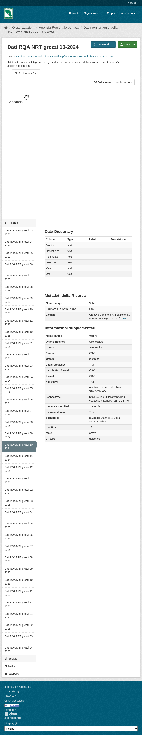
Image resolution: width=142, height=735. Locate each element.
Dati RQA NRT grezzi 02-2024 (19, 356)
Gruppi (111, 13)
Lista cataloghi (12, 691)
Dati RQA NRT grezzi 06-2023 (19, 266)
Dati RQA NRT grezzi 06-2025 (19, 536)
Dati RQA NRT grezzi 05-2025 (19, 525)
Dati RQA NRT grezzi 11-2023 (19, 322)
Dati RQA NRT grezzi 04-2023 (19, 243)
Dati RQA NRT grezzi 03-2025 (19, 503)
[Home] (6, 27)
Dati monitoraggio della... (101, 27)
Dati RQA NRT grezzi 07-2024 (19, 412)
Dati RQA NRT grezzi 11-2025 (19, 593)
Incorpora (124, 82)
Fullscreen (102, 82)
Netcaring (15, 717)
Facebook (12, 673)
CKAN (10, 714)
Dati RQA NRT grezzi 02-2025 (19, 491)
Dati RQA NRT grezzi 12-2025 (19, 604)
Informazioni (128, 13)
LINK (124, 318)
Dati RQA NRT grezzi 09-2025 (19, 570)
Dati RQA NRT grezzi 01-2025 (19, 480)
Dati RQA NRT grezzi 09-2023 (19, 300)
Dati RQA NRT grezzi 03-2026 (19, 638)
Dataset (73, 13)
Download (101, 44)
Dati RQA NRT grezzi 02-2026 (19, 627)
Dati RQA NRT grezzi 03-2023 (19, 232)
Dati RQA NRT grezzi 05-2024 (19, 390)
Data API (127, 44)
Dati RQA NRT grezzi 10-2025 (19, 581)
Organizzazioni (92, 13)
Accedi (132, 2)
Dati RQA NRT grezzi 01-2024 (19, 345)
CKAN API (10, 696)
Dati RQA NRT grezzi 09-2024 (19, 435)
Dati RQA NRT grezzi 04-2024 (19, 379)
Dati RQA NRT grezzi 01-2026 (19, 615)
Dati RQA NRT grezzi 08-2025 (19, 559)
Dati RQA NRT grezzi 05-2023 (19, 255)
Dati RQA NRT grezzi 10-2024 (31, 32)
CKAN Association (15, 700)
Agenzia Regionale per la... (59, 27)
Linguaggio (11, 723)
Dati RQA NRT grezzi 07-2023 (19, 277)
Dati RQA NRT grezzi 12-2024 (19, 469)
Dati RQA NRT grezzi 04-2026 (19, 649)
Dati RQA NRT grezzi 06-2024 (19, 401)
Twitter (10, 666)
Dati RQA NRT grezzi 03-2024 (19, 367)
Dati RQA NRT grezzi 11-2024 (19, 457)
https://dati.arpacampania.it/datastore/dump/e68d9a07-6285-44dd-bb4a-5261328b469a (64, 56)
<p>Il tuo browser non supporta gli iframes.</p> (71, 153)
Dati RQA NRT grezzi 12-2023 (19, 333)
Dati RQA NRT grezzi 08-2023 (19, 288)
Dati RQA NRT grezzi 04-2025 (19, 514)
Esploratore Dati (26, 73)
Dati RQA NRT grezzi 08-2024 (19, 424)
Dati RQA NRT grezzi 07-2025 (19, 548)
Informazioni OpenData (17, 686)
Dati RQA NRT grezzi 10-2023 (19, 311)
